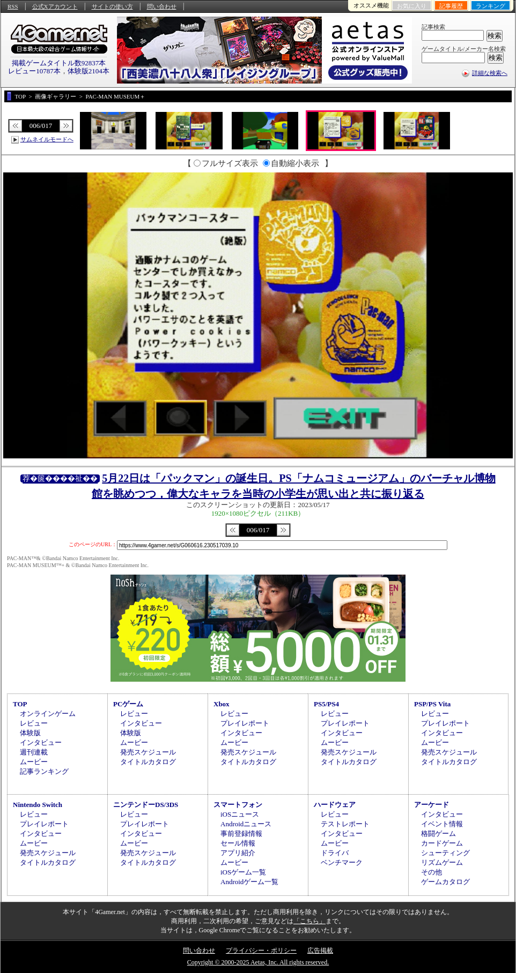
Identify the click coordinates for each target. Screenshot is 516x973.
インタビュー (41, 742)
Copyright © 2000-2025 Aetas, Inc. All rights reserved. (258, 962)
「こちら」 (309, 921)
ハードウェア (335, 805)
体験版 (30, 733)
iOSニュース (239, 814)
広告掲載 (320, 950)
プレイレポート (244, 723)
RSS (13, 6)
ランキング (490, 6)
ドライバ (335, 853)
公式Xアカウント (55, 6)
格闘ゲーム (438, 833)
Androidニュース (245, 824)
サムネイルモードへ (46, 139)
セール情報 (237, 843)
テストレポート (345, 824)
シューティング (445, 853)
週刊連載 (34, 752)
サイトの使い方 (112, 6)
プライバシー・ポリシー (261, 950)
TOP (20, 704)
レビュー (34, 723)
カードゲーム (442, 843)
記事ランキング (44, 771)
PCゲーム (128, 704)
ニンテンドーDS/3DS (145, 805)
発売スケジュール (148, 752)
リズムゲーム (442, 862)
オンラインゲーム (48, 714)
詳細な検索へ (489, 73)
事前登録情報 (241, 833)
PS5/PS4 (326, 704)
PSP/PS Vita (432, 704)
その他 (431, 872)
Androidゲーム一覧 (249, 882)
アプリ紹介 (237, 853)
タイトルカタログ (148, 762)
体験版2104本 (88, 71)
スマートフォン (237, 805)
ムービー (34, 762)
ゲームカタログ (445, 882)
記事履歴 (451, 6)
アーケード (431, 805)
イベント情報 (442, 824)
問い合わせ (161, 6)
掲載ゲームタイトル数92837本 (59, 63)
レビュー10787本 (34, 71)
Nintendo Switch (37, 805)
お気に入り (411, 6)
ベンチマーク (342, 862)
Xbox (221, 704)
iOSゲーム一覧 (243, 872)
